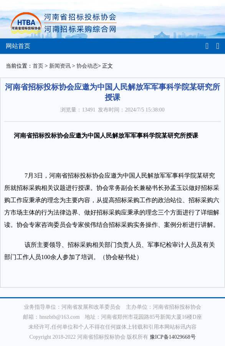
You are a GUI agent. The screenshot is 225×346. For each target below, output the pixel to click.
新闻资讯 (60, 66)
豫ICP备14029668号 (173, 337)
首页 (38, 66)
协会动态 (87, 66)
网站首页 (18, 46)
